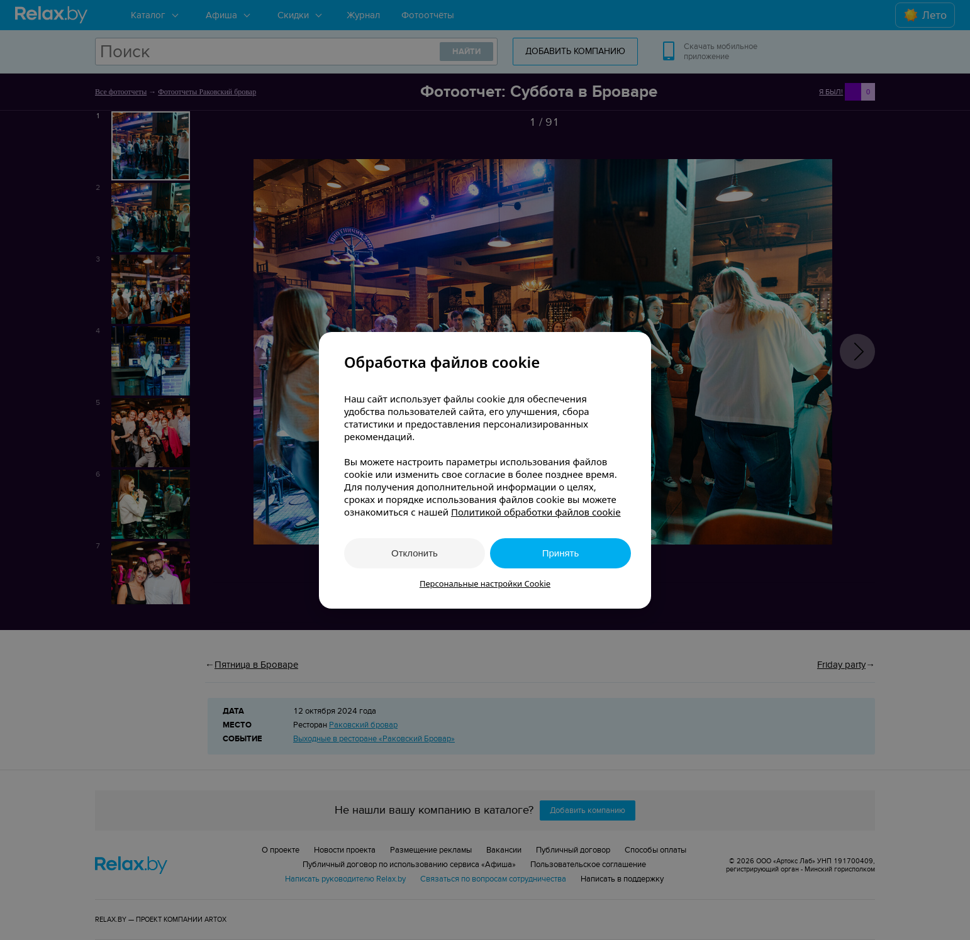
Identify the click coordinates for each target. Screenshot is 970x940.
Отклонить (414, 553)
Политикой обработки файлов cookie (536, 512)
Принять (560, 553)
